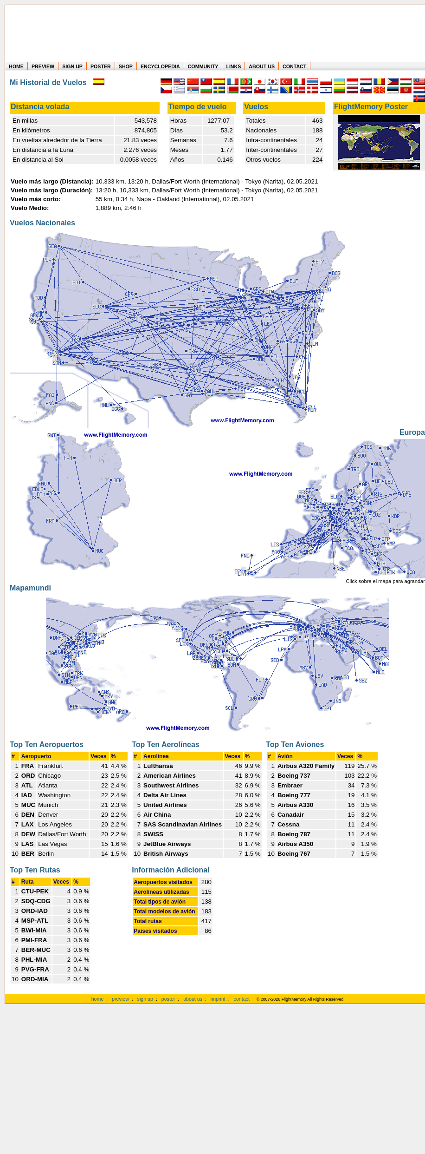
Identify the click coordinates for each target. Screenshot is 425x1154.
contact (242, 999)
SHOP (126, 66)
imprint (218, 999)
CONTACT (294, 66)
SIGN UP (72, 66)
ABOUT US (262, 66)
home (97, 999)
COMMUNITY (203, 66)
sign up (145, 999)
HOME (16, 66)
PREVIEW (43, 66)
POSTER (100, 66)
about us (192, 999)
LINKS (233, 66)
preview (120, 999)
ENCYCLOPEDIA (160, 66)
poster (168, 999)
